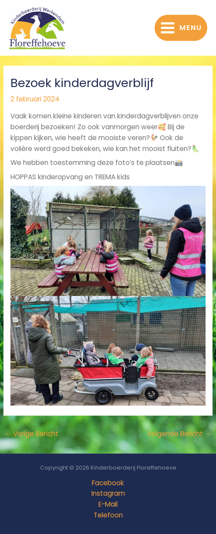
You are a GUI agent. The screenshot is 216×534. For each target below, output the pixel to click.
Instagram (108, 493)
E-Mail (108, 504)
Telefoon (108, 515)
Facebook (108, 482)
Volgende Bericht (179, 433)
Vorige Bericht (31, 433)
